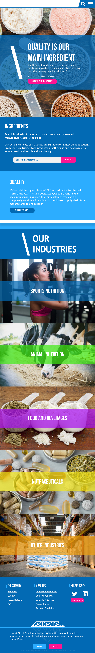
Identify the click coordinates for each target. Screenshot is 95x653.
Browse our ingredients (42, 81)
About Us (12, 591)
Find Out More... (22, 210)
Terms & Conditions (45, 608)
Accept (55, 646)
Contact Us (77, 600)
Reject (39, 646)
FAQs (10, 604)
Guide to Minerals (44, 595)
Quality (11, 595)
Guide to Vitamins (45, 599)
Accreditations (15, 599)
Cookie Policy (42, 604)
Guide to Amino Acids (46, 591)
